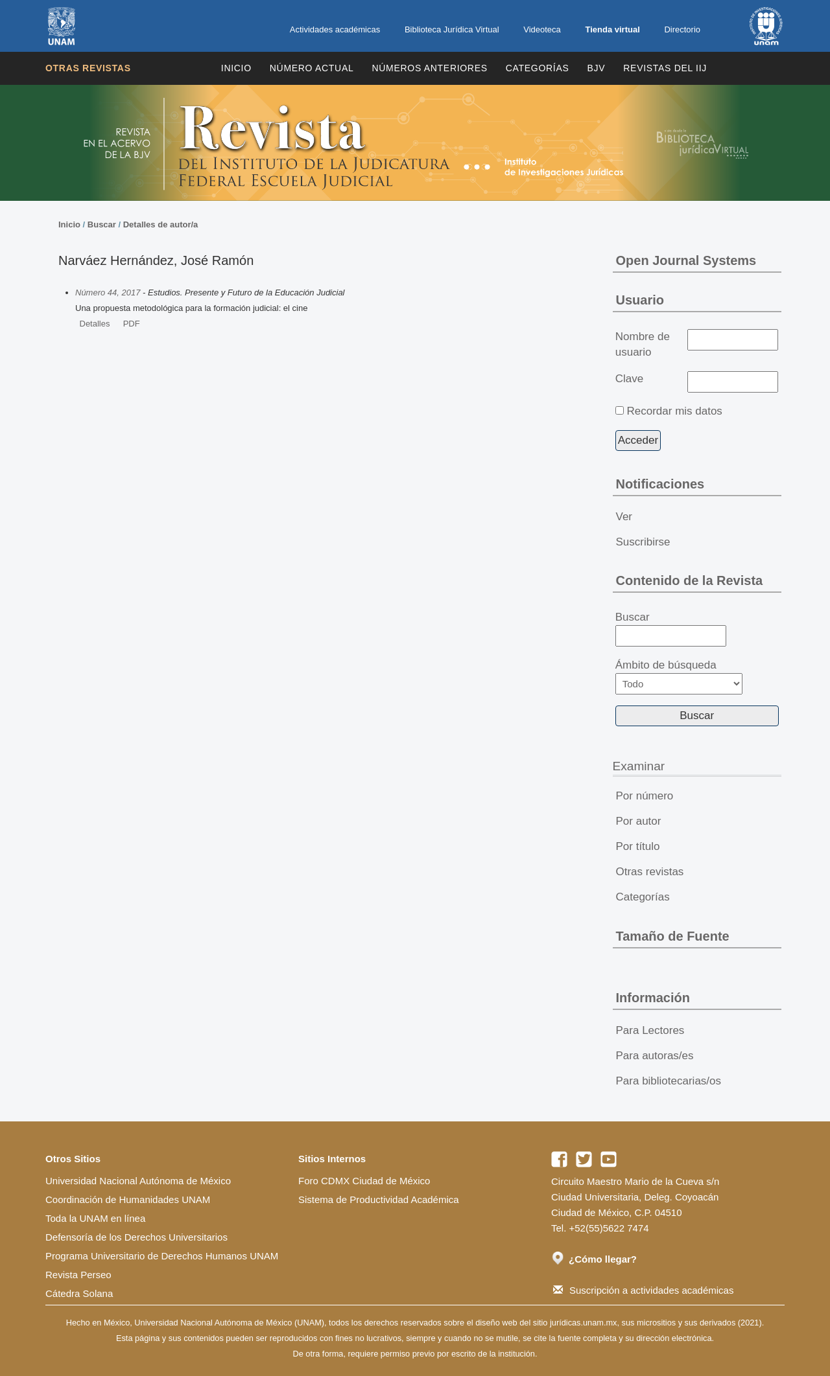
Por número (645, 796)
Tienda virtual (612, 29)
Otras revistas (88, 68)
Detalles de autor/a (160, 224)
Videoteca (542, 29)
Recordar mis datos (674, 411)
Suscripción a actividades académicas (643, 1290)
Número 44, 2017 (107, 292)
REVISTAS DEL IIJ (665, 68)
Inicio (236, 68)
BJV (596, 68)
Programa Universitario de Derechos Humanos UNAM (161, 1255)
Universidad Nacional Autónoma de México (138, 1180)
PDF (131, 323)
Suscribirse (643, 542)
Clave (629, 379)
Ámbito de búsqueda (678, 676)
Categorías (537, 68)
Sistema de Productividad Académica (378, 1199)
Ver (624, 516)
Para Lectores (650, 1030)
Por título (638, 846)
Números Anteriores (429, 68)
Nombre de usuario (642, 344)
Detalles (95, 323)
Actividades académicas (335, 29)
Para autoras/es (655, 1055)
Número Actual (312, 68)
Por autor (638, 821)
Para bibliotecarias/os (669, 1081)
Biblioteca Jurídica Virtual (452, 29)
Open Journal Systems (686, 260)
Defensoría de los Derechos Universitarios (136, 1237)
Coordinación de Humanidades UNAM (127, 1199)
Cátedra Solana (79, 1293)
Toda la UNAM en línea (95, 1218)
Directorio (682, 29)
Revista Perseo (78, 1274)
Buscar (102, 224)
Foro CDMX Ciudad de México (364, 1180)
